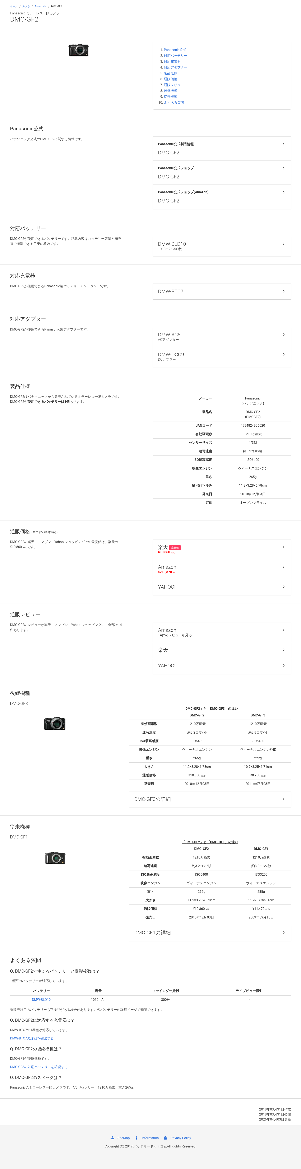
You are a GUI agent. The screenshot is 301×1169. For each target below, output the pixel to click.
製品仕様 (170, 73)
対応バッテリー (175, 56)
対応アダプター (175, 67)
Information (146, 1138)
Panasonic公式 (175, 50)
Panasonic (40, 6)
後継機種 (170, 91)
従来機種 (170, 97)
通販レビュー (174, 85)
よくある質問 (174, 102)
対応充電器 (172, 62)
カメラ (26, 6)
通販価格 (170, 79)
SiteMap (120, 1138)
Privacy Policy (177, 1138)
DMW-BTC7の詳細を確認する (32, 1038)
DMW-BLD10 (41, 1000)
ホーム (14, 6)
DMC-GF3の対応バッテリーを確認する (39, 1067)
